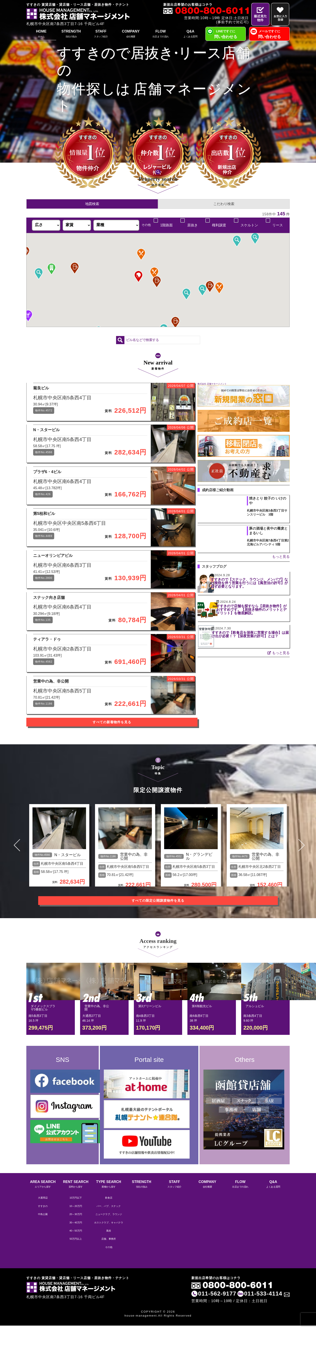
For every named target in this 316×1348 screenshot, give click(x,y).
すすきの (43, 1229)
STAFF (101, 34)
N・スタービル (67, 889)
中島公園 (43, 1237)
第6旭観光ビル (202, 1037)
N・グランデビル (199, 891)
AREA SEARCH (42, 1207)
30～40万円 (75, 1245)
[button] (255, 238)
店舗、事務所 (108, 1262)
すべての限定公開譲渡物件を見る (158, 932)
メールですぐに (269, 34)
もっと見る (281, 556)
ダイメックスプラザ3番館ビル (43, 1039)
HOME (41, 34)
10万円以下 (76, 1220)
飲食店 (108, 1220)
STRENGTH (71, 34)
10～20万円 (75, 1229)
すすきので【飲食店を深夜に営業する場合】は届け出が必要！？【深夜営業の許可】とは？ (257, 636)
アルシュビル (255, 1037)
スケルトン (249, 225)
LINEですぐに (226, 34)
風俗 (108, 1253)
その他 (108, 1270)
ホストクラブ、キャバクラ (108, 1245)
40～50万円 (75, 1253)
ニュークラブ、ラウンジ (108, 1237)
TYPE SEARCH (108, 1207)
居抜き (192, 225)
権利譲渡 (219, 225)
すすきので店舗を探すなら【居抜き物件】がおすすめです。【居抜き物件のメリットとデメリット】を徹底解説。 (257, 609)
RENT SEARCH (75, 1207)
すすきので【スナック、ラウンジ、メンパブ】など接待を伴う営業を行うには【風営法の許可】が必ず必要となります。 (257, 585)
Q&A (190, 34)
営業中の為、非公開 (134, 891)
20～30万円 (75, 1237)
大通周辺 (43, 1220)
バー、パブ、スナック (109, 1229)
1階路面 (166, 225)
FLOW (161, 34)
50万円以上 (76, 1262)
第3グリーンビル (150, 1037)
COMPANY (131, 34)
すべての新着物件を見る (107, 761)
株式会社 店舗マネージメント (212, 384)
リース (277, 225)
